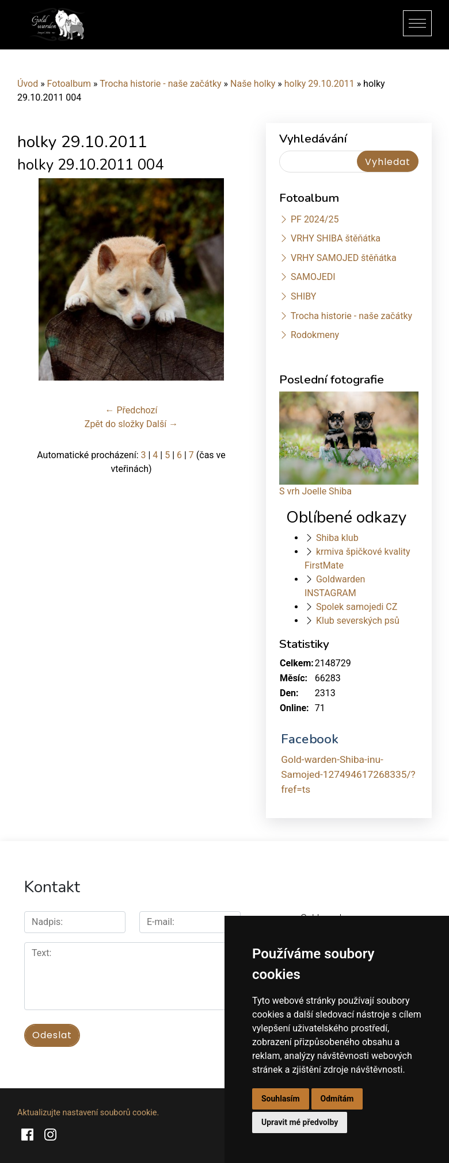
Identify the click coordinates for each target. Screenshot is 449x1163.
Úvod (27, 83)
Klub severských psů (357, 620)
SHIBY (303, 296)
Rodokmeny (315, 334)
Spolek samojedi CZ (356, 606)
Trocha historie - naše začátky (160, 83)
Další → (162, 424)
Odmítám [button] (337, 1098)
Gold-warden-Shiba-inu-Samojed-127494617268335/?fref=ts (348, 774)
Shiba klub (337, 537)
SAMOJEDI (313, 276)
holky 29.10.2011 (319, 83)
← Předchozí (131, 410)
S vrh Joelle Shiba (315, 491)
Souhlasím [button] (280, 1098)
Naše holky (253, 83)
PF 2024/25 (314, 219)
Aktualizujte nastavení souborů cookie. (88, 1113)
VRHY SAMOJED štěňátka (344, 257)
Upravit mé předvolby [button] (299, 1122)
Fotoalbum (69, 83)
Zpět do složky (114, 424)
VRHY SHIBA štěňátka (335, 238)
